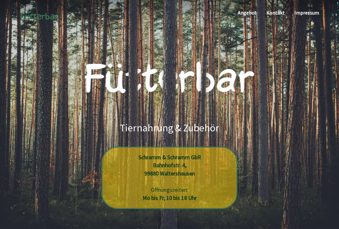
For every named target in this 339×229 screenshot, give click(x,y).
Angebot (247, 13)
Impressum (306, 13)
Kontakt (275, 13)
